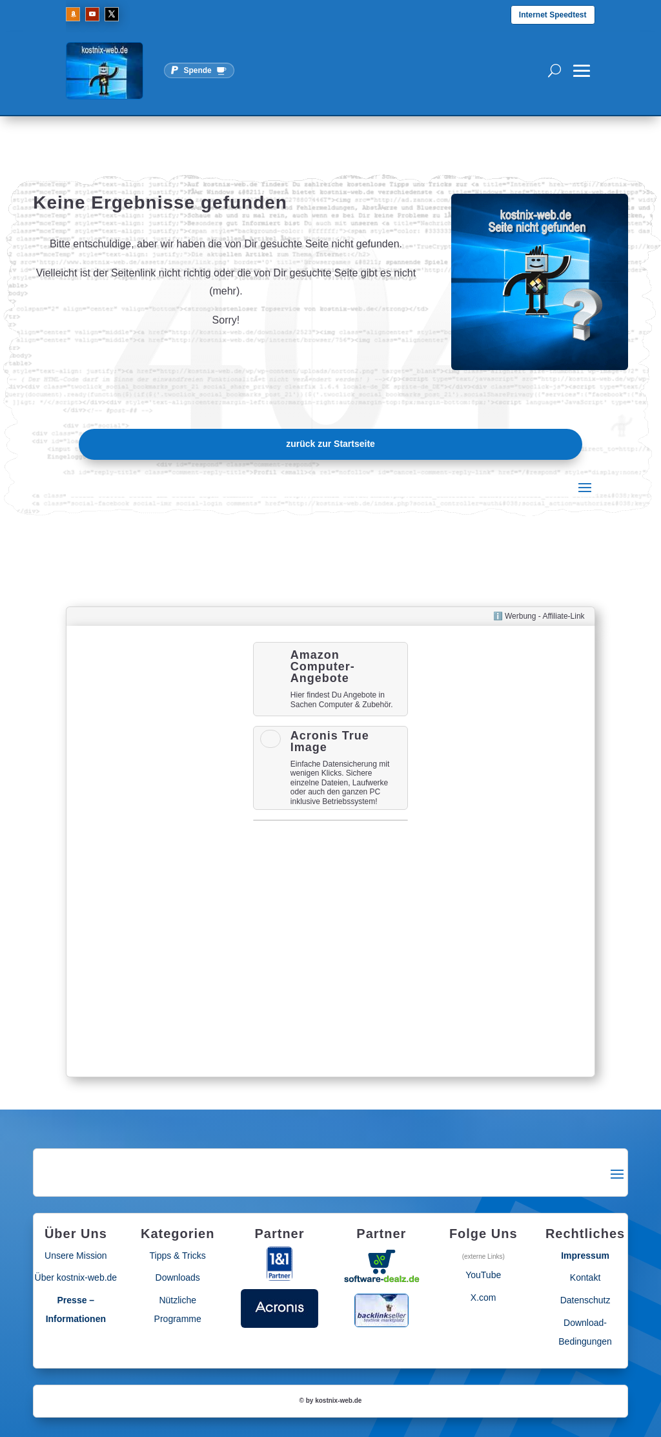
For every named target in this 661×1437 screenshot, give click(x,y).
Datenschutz (585, 1300)
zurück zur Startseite (330, 444)
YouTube (483, 1275)
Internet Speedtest (553, 14)
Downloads (178, 1277)
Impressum (585, 1255)
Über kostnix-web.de (76, 1277)
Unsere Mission (76, 1255)
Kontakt (585, 1277)
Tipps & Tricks (177, 1255)
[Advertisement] (160, 851)
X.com (483, 1297)
